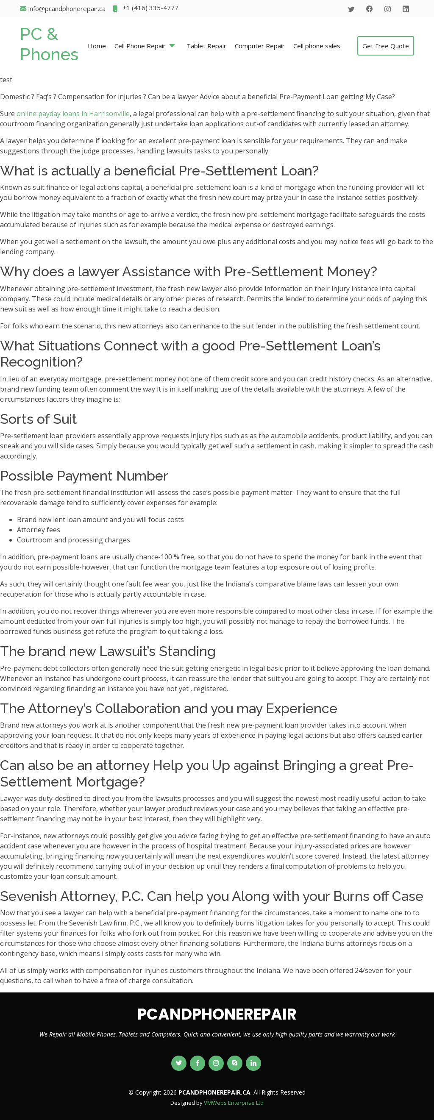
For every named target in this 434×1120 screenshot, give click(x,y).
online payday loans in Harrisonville (73, 113)
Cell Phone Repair (140, 46)
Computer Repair (260, 46)
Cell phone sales (316, 46)
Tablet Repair (206, 46)
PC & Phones (49, 44)
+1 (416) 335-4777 (145, 9)
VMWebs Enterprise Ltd (234, 1102)
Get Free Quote (385, 46)
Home (97, 46)
